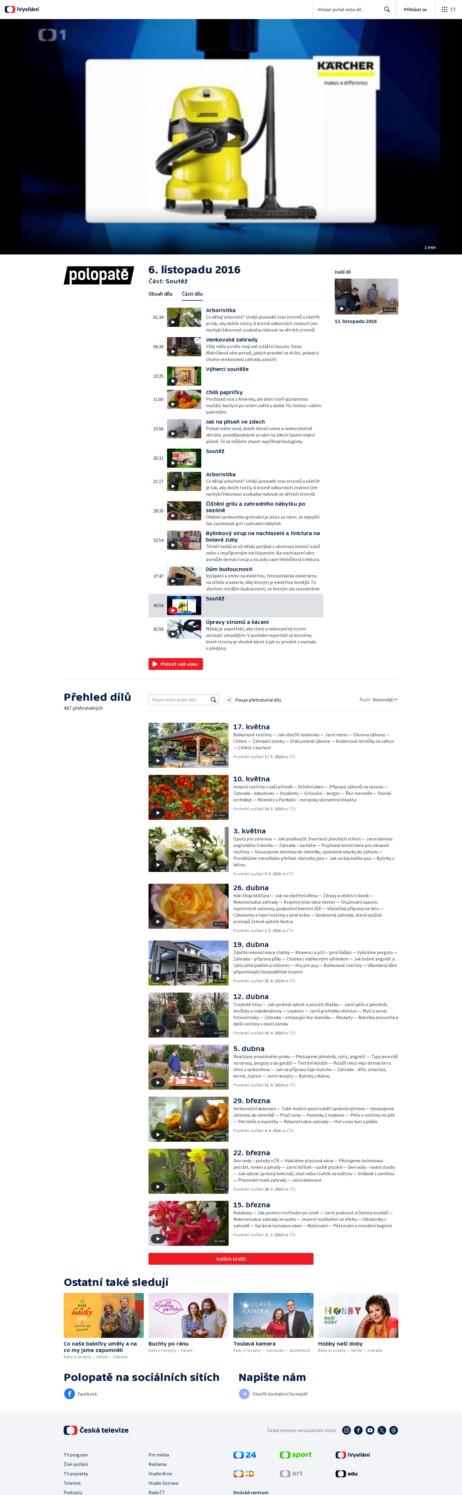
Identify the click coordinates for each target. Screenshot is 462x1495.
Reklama (157, 1464)
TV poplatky (76, 1473)
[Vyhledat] (213, 699)
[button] (231, 136)
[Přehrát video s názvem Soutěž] (231, 136)
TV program (76, 1455)
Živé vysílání (76, 1464)
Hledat (385, 12)
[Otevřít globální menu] (448, 9)
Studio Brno (160, 1473)
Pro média (158, 1455)
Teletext (72, 1483)
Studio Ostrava (163, 1483)
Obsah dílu (160, 293)
